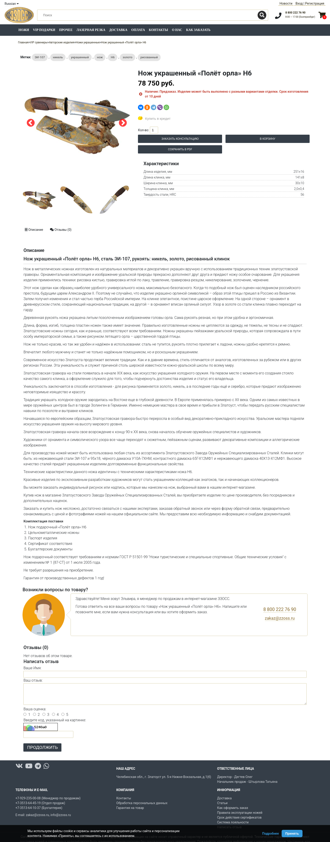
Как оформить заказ (232, 808)
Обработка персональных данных (142, 803)
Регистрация (314, 3)
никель (58, 57)
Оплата (138, 30)
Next (122, 123)
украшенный (80, 57)
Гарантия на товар (130, 808)
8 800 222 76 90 (295, 12)
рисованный (149, 57)
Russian (12, 4)
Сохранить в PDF (180, 149)
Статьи (222, 803)
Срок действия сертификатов (239, 817)
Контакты (158, 30)
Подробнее (270, 833)
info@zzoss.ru (60, 815)
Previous (30, 123)
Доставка (118, 30)
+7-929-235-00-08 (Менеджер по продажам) (48, 798)
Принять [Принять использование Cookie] (292, 833)
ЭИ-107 (40, 57)
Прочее (66, 30)
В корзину (267, 138)
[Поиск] (262, 15)
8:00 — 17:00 (300, 17)
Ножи (24, 30)
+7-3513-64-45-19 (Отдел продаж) (40, 803)
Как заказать (198, 30)
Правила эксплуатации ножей (239, 812)
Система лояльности (233, 822)
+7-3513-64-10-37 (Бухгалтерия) (39, 808)
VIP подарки (44, 30)
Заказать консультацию (180, 138)
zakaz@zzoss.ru (280, 618)
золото (127, 57)
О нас (177, 30)
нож (100, 57)
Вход (298, 3)
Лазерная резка (91, 30)
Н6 (113, 57)
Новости (286, 3)
